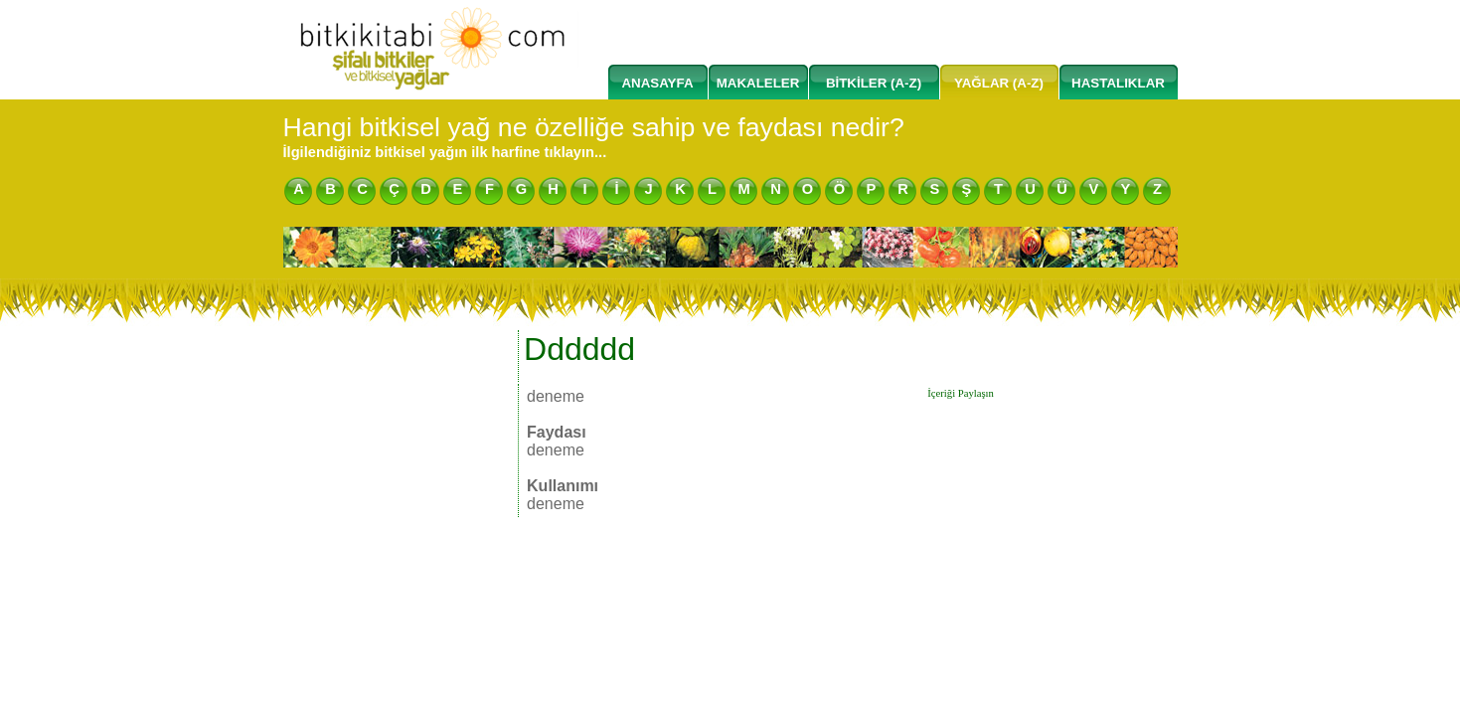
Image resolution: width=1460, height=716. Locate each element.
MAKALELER (758, 83)
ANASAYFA (657, 83)
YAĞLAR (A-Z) (999, 83)
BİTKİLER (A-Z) (873, 83)
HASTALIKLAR (1118, 83)
